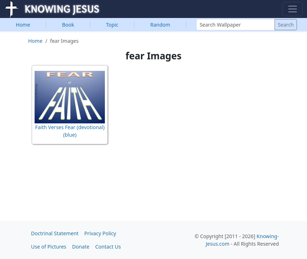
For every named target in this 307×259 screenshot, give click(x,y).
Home (23, 24)
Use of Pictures (48, 246)
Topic (112, 24)
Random (160, 24)
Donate (80, 246)
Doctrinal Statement (55, 233)
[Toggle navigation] (292, 9)
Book (68, 24)
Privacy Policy (100, 233)
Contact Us (108, 246)
